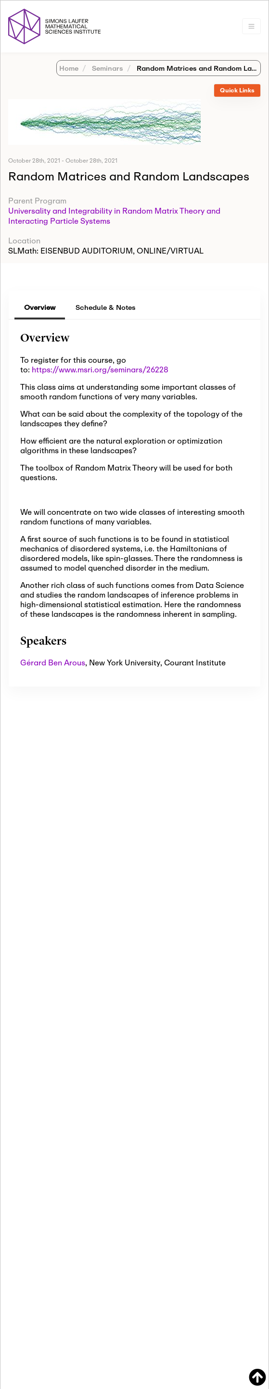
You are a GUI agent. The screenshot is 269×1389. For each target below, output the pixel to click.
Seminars (106, 68)
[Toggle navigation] (251, 26)
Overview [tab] (39, 307)
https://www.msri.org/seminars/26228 (100, 369)
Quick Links (237, 90)
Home (68, 68)
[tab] (237, 90)
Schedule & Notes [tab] (106, 307)
